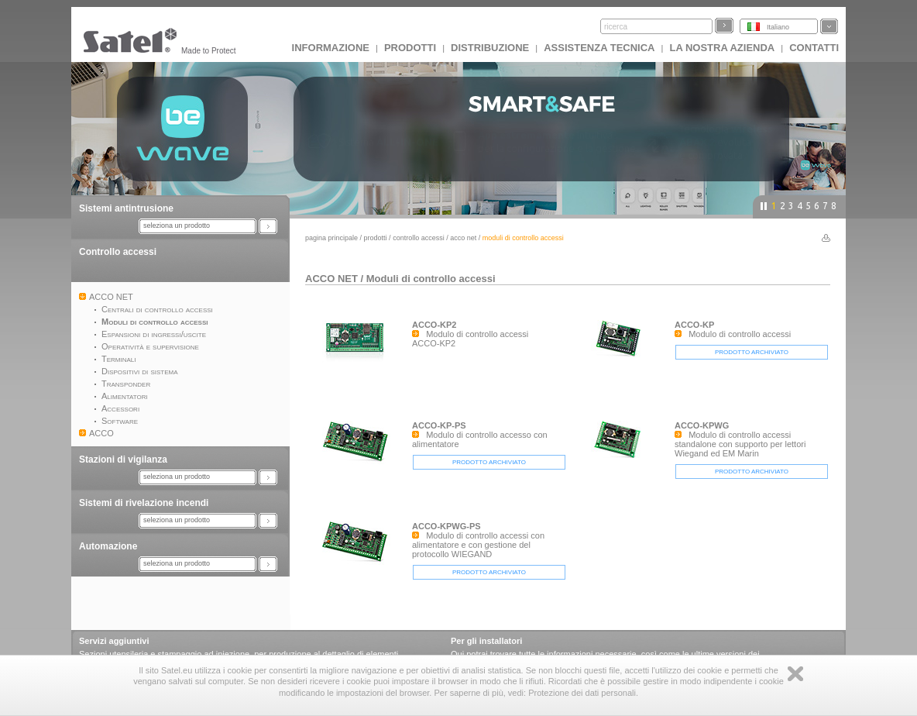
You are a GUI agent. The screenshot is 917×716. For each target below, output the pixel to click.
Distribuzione (490, 47)
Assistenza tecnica (599, 47)
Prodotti (410, 47)
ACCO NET (463, 238)
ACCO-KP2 (434, 324)
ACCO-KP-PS (439, 425)
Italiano (778, 27)
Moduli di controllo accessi (431, 278)
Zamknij (795, 673)
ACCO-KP (694, 324)
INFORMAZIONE (330, 47)
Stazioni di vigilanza (123, 459)
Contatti (814, 47)
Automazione (108, 546)
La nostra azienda (721, 47)
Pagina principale (331, 238)
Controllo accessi (117, 251)
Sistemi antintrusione (126, 208)
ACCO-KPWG (702, 425)
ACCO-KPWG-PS (446, 526)
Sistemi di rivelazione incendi (143, 502)
